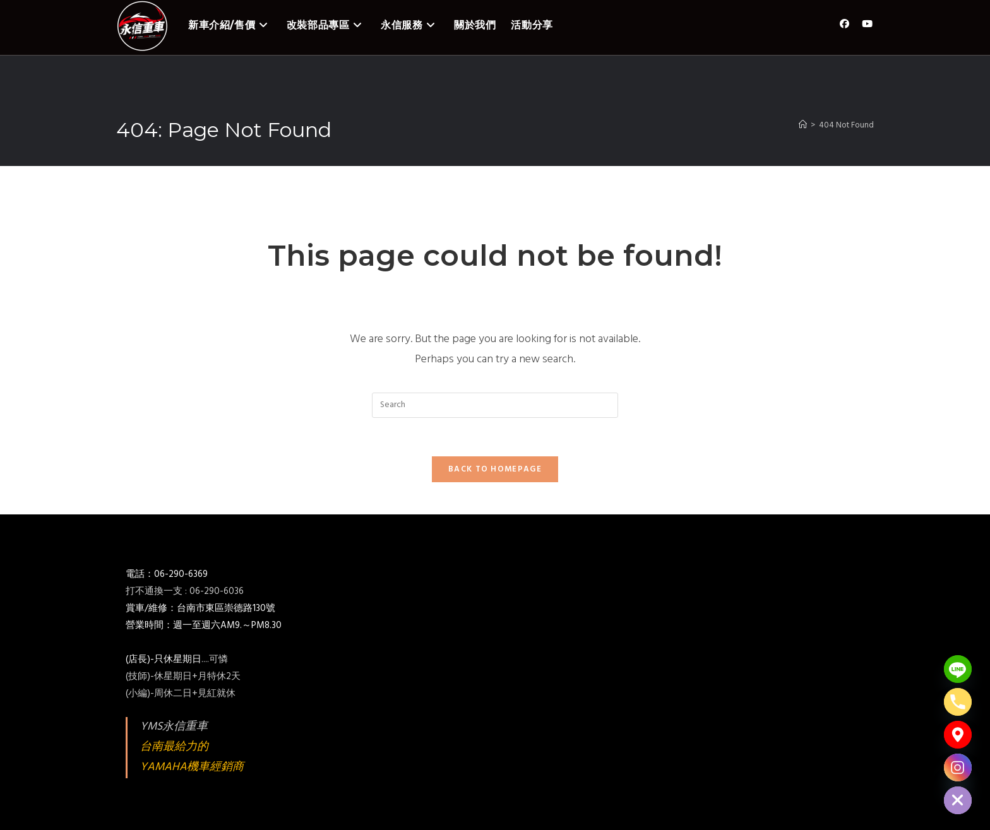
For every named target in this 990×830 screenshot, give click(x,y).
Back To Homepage (495, 469)
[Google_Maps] (958, 735)
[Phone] (958, 702)
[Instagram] (958, 767)
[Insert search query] (495, 405)
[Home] (803, 125)
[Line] (958, 669)
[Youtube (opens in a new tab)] (867, 24)
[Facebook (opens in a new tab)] (844, 24)
